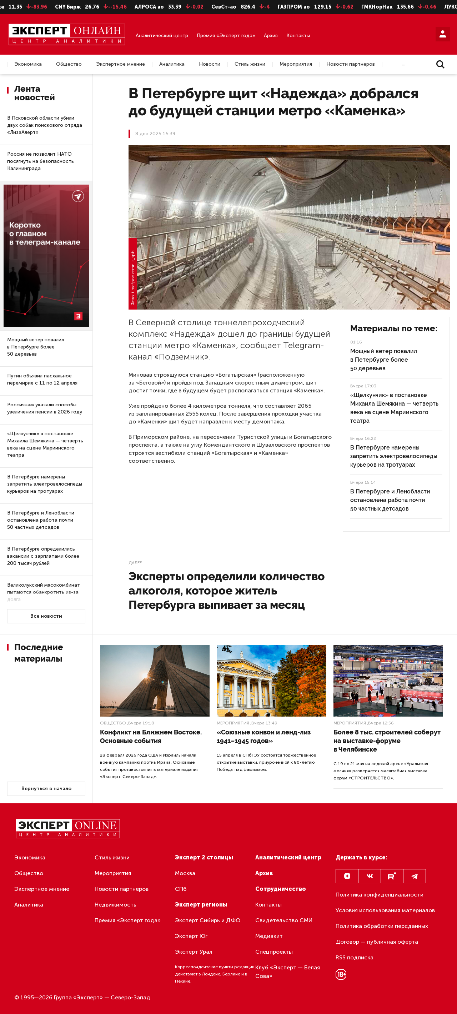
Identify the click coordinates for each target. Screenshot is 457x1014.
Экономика (28, 64)
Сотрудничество (280, 888)
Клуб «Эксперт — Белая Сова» (287, 971)
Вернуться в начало (46, 788)
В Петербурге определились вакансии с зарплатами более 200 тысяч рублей (43, 556)
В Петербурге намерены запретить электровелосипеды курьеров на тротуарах (44, 484)
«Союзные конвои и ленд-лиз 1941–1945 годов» (264, 736)
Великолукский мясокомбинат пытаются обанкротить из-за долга (43, 592)
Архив (271, 35)
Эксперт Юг (191, 936)
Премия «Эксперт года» (226, 35)
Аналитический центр (162, 35)
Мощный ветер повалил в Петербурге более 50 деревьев (35, 347)
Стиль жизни (250, 64)
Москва (185, 873)
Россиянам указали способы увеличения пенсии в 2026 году (44, 408)
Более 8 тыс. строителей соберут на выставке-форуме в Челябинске (387, 740)
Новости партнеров (350, 64)
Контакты (298, 35)
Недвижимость (115, 904)
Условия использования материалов (385, 910)
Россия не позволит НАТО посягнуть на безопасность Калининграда (40, 161)
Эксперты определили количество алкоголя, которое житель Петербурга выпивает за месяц (227, 590)
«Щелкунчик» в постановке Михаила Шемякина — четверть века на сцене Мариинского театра (45, 444)
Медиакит (269, 936)
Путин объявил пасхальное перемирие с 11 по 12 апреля (42, 379)
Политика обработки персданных (382, 926)
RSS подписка (354, 957)
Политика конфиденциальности (379, 894)
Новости (209, 64)
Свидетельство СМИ (284, 920)
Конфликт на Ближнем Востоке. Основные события (151, 736)
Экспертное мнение (120, 64)
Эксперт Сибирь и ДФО (207, 920)
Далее (135, 562)
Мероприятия (296, 64)
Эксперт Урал (193, 951)
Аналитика (172, 64)
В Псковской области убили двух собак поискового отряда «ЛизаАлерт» (44, 125)
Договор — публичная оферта (377, 941)
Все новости (46, 616)
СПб (181, 888)
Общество (69, 64)
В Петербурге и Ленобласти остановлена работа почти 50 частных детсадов (40, 520)
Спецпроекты (274, 951)
